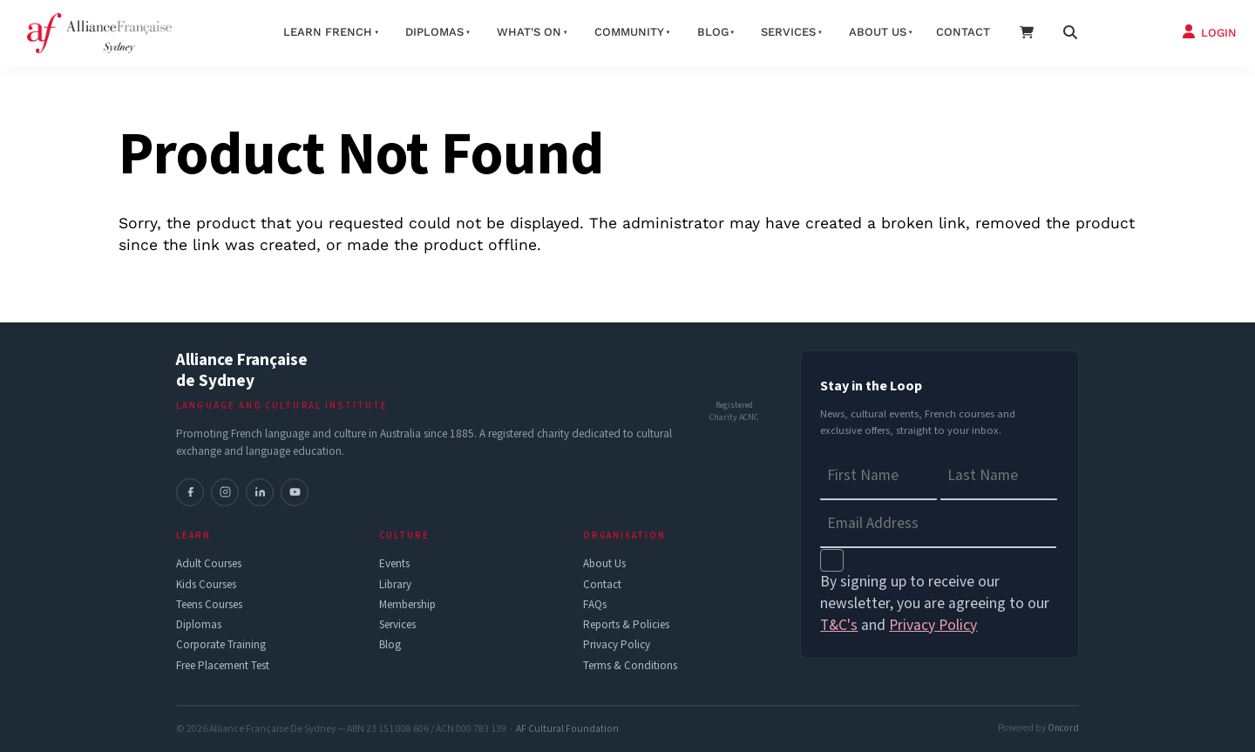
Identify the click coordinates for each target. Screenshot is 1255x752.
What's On (529, 31)
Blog (713, 31)
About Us (604, 564)
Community (629, 31)
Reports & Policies (626, 625)
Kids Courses (206, 585)
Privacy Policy (616, 645)
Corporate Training (221, 645)
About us (877, 31)
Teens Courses (209, 605)
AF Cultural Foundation (567, 728)
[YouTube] (295, 492)
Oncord (1063, 728)
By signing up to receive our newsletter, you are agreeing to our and (934, 603)
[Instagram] (225, 492)
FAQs (595, 605)
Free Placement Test (222, 666)
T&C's (839, 625)
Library (395, 585)
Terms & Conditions (630, 666)
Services (788, 31)
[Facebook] (190, 492)
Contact (963, 31)
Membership (407, 605)
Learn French (327, 31)
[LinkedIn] (260, 492)
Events (394, 564)
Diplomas (434, 31)
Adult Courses (208, 564)
